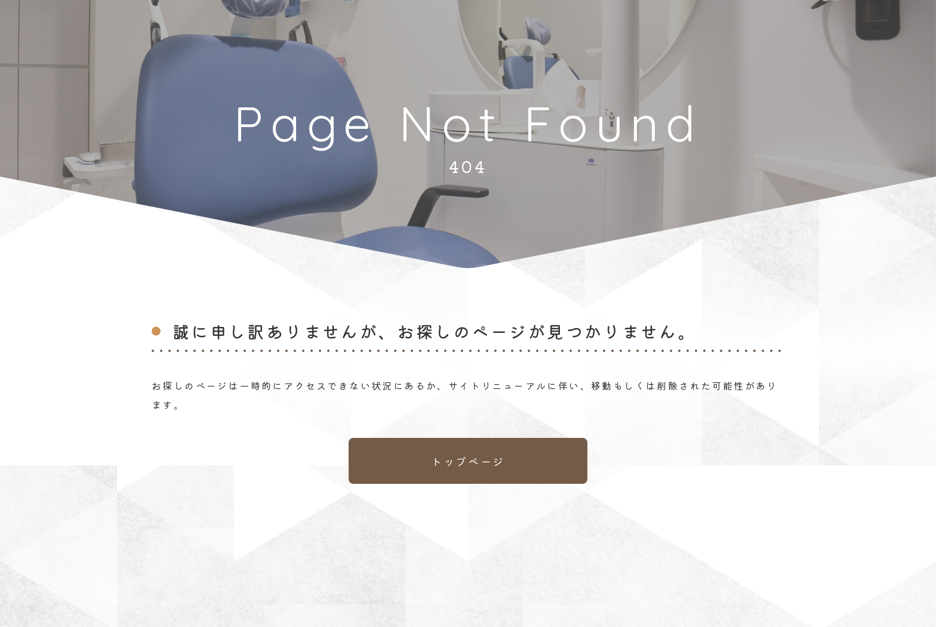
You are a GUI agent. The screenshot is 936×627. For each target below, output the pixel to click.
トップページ (468, 461)
